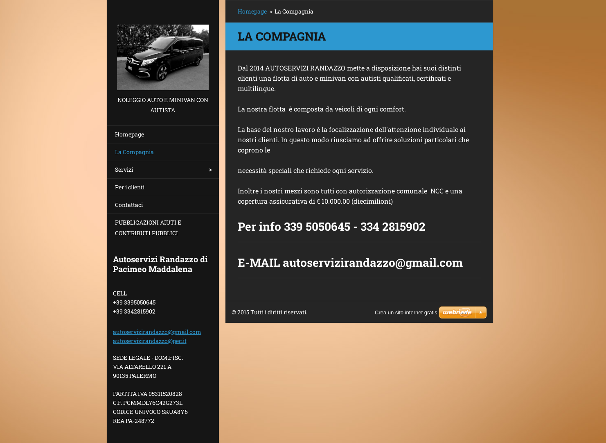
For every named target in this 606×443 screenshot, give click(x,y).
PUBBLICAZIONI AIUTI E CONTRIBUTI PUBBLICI (148, 227)
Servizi (124, 169)
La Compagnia (134, 152)
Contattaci (129, 205)
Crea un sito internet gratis (406, 312)
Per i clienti (129, 187)
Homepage (129, 134)
